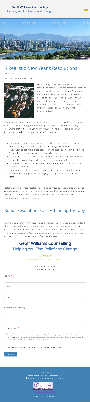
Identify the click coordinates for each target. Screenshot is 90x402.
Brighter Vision (51, 396)
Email (8, 286)
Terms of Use (12, 328)
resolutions (9, 74)
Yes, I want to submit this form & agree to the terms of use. (35, 347)
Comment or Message (16, 307)
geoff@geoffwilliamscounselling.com (45, 259)
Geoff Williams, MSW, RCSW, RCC (45, 392)
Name (8, 276)
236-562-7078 (45, 256)
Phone (7, 297)
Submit (11, 354)
